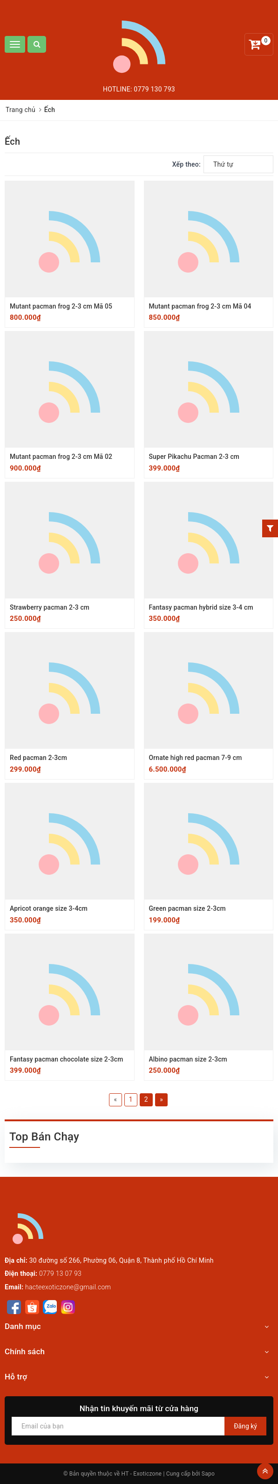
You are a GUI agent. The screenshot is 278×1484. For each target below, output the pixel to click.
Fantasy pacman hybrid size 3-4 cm (201, 607)
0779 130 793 (154, 89)
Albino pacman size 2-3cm (188, 1059)
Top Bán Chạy (44, 1136)
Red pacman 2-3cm (39, 757)
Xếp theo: (186, 164)
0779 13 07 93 (60, 1274)
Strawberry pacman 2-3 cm (50, 607)
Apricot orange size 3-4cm (49, 908)
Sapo (208, 1473)
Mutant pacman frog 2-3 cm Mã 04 (200, 306)
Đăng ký (245, 1426)
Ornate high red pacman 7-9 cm (196, 757)
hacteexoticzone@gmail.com (68, 1287)
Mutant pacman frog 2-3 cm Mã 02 (61, 456)
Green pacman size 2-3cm (187, 908)
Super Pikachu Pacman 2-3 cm (194, 456)
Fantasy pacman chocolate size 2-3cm (67, 1059)
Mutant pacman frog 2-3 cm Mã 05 (61, 306)
